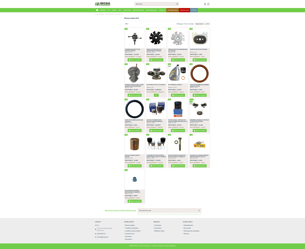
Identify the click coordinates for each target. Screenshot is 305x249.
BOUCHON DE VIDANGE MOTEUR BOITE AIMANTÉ (132, 191)
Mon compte (187, 228)
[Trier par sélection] (200, 24)
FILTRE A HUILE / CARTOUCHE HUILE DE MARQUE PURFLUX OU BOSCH (177, 121)
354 (131, 122)
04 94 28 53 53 (101, 233)
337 (153, 87)
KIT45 (196, 122)
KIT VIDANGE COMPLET (175, 84)
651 (196, 52)
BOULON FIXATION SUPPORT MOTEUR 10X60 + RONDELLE (177, 155)
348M (153, 122)
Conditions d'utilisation (131, 228)
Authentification (188, 225)
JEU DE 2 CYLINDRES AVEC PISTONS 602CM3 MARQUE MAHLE (154, 121)
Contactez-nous (129, 233)
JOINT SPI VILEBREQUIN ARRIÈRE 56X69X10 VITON (199, 85)
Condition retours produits (133, 231)
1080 (131, 158)
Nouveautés (157, 228)
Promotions (157, 225)
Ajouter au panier (134, 60)
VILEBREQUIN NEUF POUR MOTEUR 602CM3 (132, 50)
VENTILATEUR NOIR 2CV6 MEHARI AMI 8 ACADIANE (154, 50)
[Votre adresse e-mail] (167, 210)
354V (196, 87)
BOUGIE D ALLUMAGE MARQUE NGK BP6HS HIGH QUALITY (199, 155)
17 (207, 24)
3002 (175, 122)
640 (174, 52)
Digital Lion (172, 245)
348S (153, 158)
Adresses (186, 233)
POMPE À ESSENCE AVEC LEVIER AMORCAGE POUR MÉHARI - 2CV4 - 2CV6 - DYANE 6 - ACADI (134, 86)
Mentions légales (130, 225)
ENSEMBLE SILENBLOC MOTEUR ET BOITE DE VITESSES (199, 120)
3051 (131, 193)
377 (131, 52)
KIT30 (175, 87)
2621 (174, 158)
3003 (196, 158)
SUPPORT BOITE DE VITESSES (198, 49)
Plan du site (128, 236)
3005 (131, 87)
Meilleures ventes (159, 231)
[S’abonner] (199, 210)
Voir (156, 95)
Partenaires (128, 239)
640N (153, 52)
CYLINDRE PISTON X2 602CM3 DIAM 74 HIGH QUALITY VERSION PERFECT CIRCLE (156, 156)
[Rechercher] (177, 4)
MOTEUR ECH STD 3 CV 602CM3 (156, 84)
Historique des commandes (191, 231)
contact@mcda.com (102, 237)
